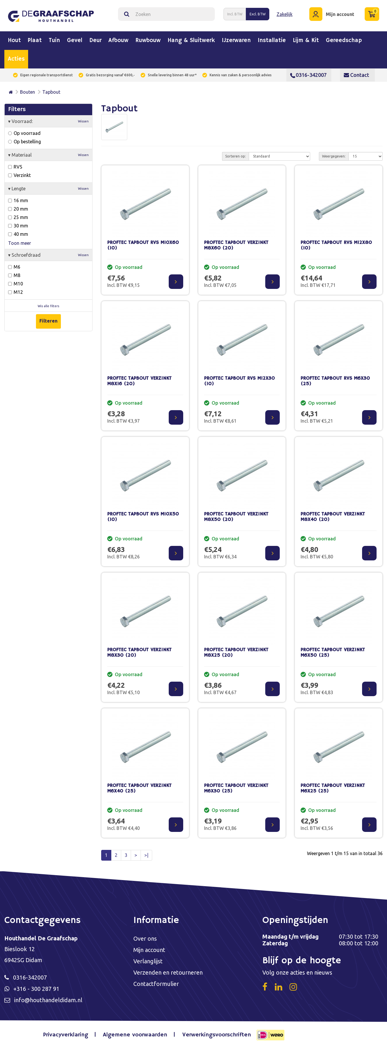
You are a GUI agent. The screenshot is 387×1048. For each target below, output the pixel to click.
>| (146, 855)
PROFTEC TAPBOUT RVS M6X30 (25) (335, 381)
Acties (16, 59)
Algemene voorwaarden (135, 1035)
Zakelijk (284, 14)
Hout (14, 40)
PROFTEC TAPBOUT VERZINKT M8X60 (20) (236, 245)
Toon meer (19, 243)
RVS (15, 166)
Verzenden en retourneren (168, 972)
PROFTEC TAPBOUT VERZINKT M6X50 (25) (333, 652)
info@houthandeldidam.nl (48, 1000)
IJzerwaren (236, 40)
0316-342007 (308, 75)
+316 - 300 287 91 (36, 988)
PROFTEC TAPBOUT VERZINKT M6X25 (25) (333, 788)
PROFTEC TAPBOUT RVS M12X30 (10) (239, 381)
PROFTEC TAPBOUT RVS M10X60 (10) (143, 245)
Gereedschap (344, 40)
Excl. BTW (258, 14)
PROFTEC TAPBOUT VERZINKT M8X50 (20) (236, 517)
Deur (95, 40)
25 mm (18, 217)
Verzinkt (19, 175)
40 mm (18, 234)
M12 (15, 292)
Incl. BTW (234, 14)
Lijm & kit (306, 40)
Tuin (54, 40)
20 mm (18, 208)
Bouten (27, 92)
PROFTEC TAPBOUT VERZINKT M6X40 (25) (139, 788)
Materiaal (48, 154)
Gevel (74, 40)
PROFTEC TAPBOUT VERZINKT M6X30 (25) (236, 788)
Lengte (48, 188)
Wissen (83, 121)
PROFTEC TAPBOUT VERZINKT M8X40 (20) (333, 517)
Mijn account (149, 949)
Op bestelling (24, 141)
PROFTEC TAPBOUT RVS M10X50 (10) (143, 517)
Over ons (145, 938)
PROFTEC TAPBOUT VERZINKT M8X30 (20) (139, 652)
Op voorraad (24, 133)
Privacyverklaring (65, 1035)
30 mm (18, 225)
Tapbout (51, 92)
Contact (356, 75)
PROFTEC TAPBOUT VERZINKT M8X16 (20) (139, 381)
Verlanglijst (148, 961)
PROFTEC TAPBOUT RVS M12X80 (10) (336, 245)
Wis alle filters (48, 306)
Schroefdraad (48, 254)
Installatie (272, 40)
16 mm (18, 200)
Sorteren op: (235, 156)
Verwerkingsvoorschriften (216, 1035)
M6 (14, 266)
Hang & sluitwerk (191, 40)
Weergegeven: (334, 156)
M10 (15, 283)
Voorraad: (48, 121)
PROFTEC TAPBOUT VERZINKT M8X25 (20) (236, 652)
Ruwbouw (148, 40)
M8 (14, 275)
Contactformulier (156, 983)
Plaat (35, 40)
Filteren (48, 321)
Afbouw (118, 40)
